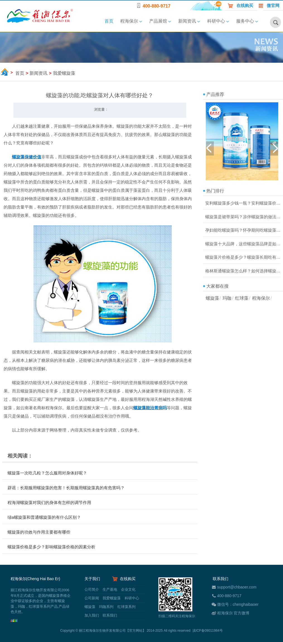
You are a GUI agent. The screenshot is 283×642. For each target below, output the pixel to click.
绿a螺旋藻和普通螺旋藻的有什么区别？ (44, 517)
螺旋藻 (212, 298)
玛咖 (226, 298)
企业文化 (128, 589)
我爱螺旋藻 (112, 598)
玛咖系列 (106, 607)
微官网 (273, 5)
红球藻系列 (126, 607)
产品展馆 (158, 21)
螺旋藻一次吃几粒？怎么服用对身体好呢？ (47, 473)
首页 (109, 21)
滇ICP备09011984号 (207, 631)
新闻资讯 (187, 21)
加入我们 (91, 615)
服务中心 (245, 21)
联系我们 (109, 615)
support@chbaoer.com (237, 587)
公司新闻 (91, 598)
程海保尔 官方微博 (233, 613)
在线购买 (244, 5)
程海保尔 (129, 21)
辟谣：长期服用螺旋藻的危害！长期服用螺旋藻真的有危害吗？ (66, 487)
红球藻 (241, 298)
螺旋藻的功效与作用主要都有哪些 (39, 532)
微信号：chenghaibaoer (238, 604)
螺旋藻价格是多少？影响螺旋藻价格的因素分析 (51, 546)
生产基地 (110, 589)
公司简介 (91, 589)
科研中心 (216, 21)
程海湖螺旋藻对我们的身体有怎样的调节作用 (49, 502)
